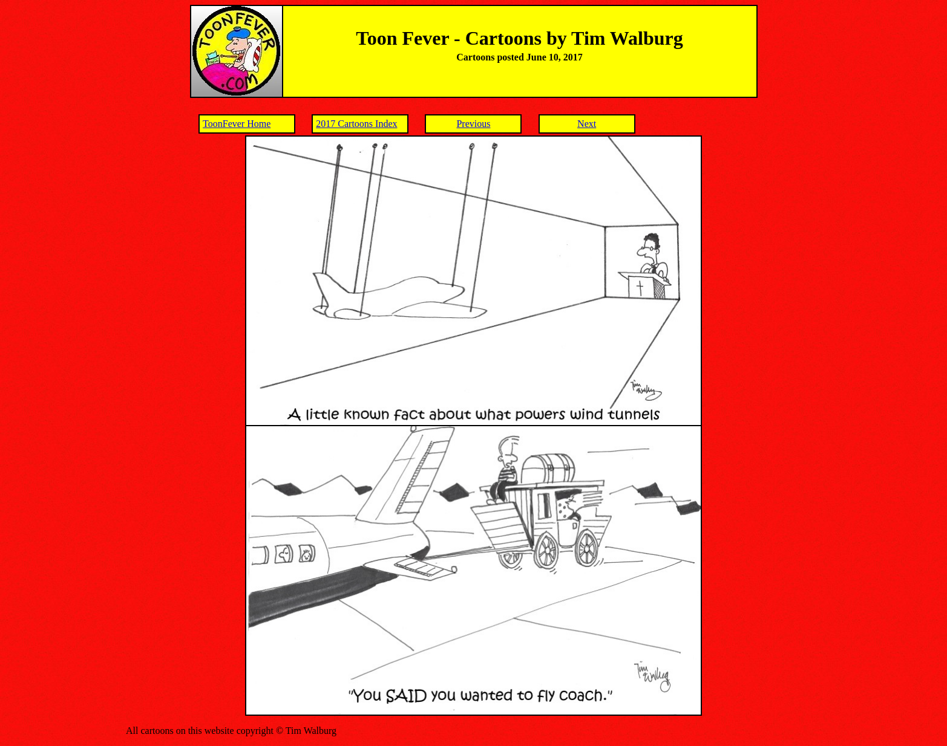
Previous (473, 123)
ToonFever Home (236, 123)
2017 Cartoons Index (356, 123)
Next (586, 123)
